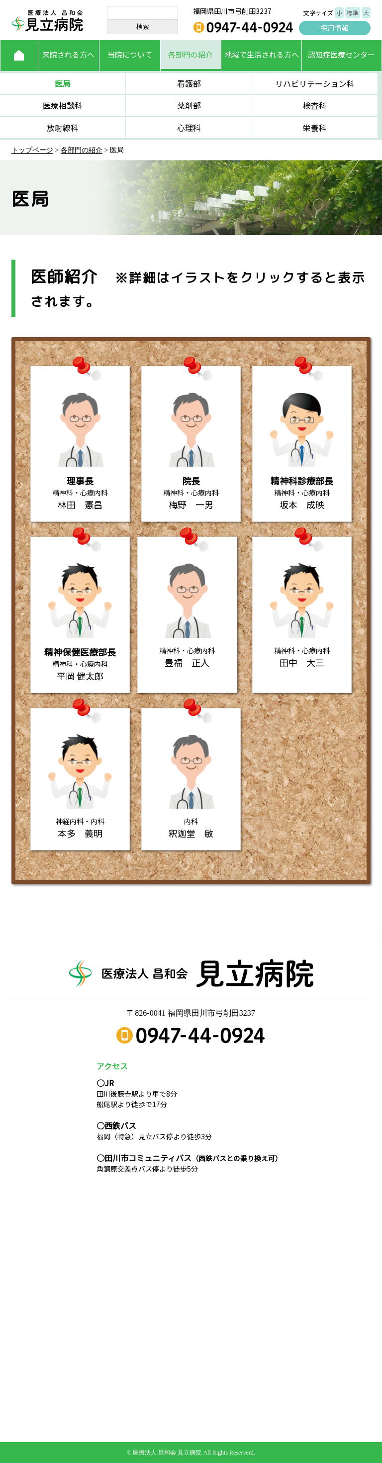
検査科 (315, 105)
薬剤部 (189, 105)
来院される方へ (68, 54)
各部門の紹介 (190, 54)
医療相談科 (63, 105)
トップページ (32, 150)
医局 (63, 83)
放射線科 (63, 128)
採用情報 (335, 28)
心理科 (189, 128)
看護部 (189, 83)
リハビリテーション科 (315, 83)
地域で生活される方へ (261, 54)
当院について (129, 54)
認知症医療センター (341, 54)
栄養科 (315, 128)
